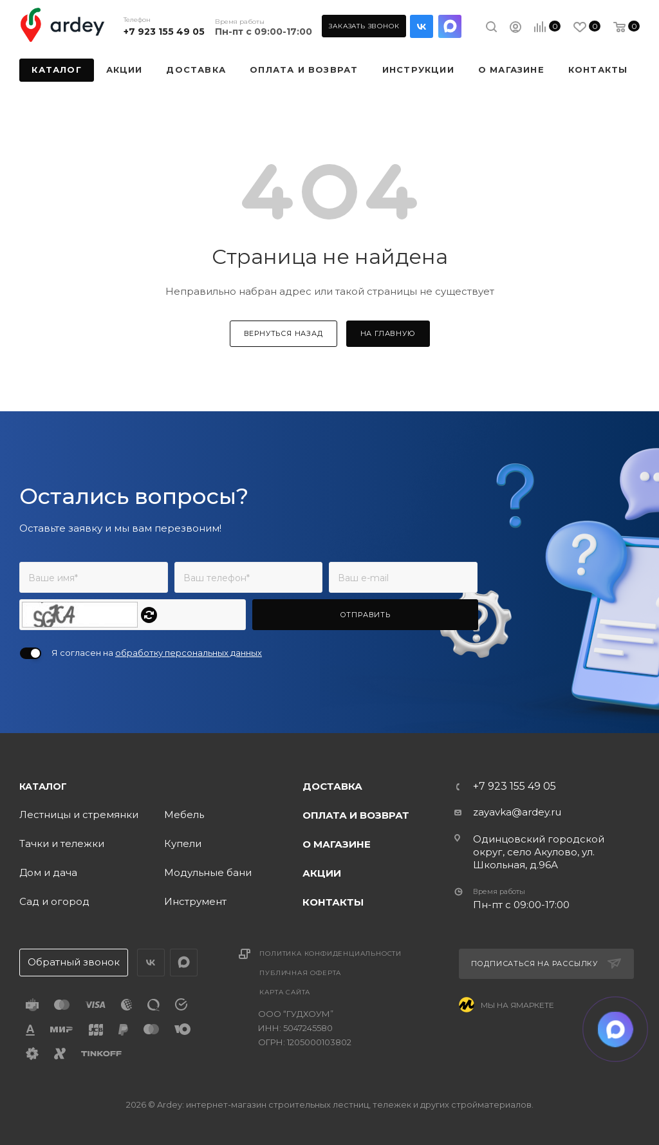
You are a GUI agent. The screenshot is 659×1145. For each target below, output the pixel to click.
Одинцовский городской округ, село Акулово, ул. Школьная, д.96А (538, 852)
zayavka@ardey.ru (517, 812)
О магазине (336, 844)
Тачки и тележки (61, 843)
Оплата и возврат (355, 815)
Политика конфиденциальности (330, 953)
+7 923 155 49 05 (164, 31)
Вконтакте (421, 26)
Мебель (184, 814)
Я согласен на (156, 652)
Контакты (333, 902)
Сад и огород (54, 901)
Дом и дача (48, 872)
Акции (321, 873)
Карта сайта (284, 992)
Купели (182, 843)
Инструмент (195, 901)
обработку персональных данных (188, 652)
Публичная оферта (300, 973)
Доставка (332, 786)
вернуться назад (283, 333)
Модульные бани (208, 872)
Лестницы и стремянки (78, 814)
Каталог (43, 786)
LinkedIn (449, 26)
